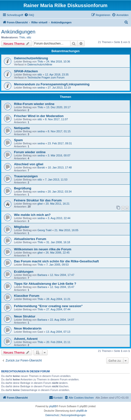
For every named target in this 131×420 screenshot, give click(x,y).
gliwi (39, 203)
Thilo (22, 37)
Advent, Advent (26, 339)
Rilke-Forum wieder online (34, 104)
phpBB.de (81, 410)
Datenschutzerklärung (31, 58)
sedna (41, 87)
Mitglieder (21, 227)
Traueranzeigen (26, 176)
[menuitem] (29, 15)
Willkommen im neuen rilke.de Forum (42, 249)
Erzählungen (23, 271)
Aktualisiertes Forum (30, 239)
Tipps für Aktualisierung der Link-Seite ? (45, 283)
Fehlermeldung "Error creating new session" (48, 306)
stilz (28, 37)
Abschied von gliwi (28, 164)
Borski (41, 167)
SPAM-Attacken (26, 71)
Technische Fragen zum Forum (46, 77)
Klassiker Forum (26, 296)
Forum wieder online (30, 152)
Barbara (42, 274)
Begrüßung (22, 188)
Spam (18, 140)
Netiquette (22, 128)
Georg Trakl (44, 230)
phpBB (52, 406)
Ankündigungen (18, 31)
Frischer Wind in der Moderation (39, 116)
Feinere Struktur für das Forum (38, 200)
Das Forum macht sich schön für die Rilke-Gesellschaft (56, 261)
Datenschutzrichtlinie (39, 64)
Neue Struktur (24, 316)
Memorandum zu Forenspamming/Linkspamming (52, 84)
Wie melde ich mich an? (32, 215)
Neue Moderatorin (27, 328)
